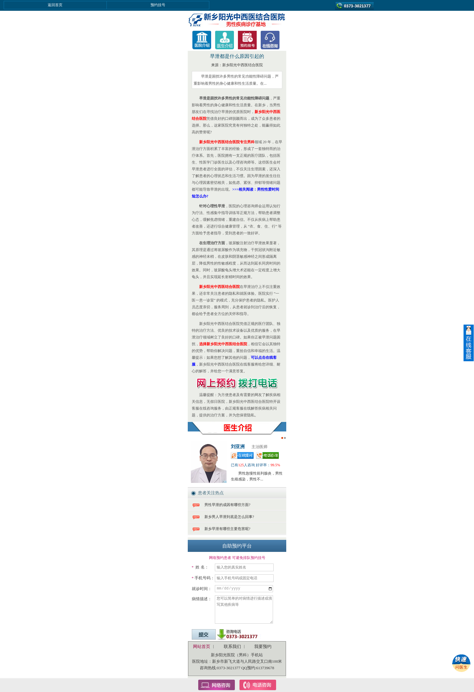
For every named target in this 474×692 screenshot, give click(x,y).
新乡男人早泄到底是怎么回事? (229, 517)
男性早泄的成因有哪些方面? (227, 505)
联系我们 (232, 646)
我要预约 (262, 646)
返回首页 (55, 5)
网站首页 (201, 646)
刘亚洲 (238, 446)
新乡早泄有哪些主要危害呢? (227, 529)
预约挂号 (158, 5)
